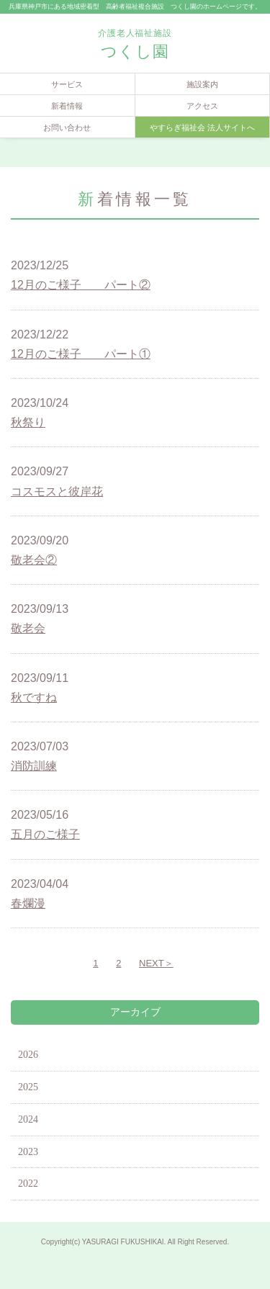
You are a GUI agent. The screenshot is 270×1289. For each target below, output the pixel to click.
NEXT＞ (156, 963)
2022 (28, 1183)
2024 (28, 1119)
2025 (28, 1087)
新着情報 (67, 106)
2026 (28, 1054)
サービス (67, 84)
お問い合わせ (67, 127)
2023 (28, 1151)
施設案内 (202, 84)
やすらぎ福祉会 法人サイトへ (202, 127)
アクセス (202, 106)
